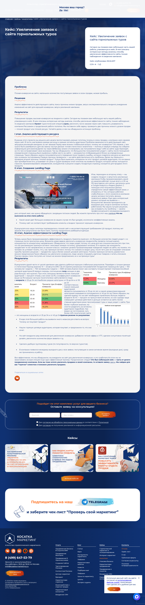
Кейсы (102, 545)
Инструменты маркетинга (83, 555)
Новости (81, 567)
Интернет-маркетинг (108, 555)
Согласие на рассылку (130, 561)
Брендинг (59, 577)
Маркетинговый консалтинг (62, 590)
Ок (114, 589)
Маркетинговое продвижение (106, 565)
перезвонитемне (15, 573)
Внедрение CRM (62, 595)
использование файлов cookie (119, 581)
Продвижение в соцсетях (106, 570)
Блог (79, 545)
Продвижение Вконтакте (61, 554)
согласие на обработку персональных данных (63, 422)
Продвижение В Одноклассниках (62, 559)
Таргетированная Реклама (62, 567)
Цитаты (80, 579)
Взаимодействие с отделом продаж (63, 586)
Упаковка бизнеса (106, 561)
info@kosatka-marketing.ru (17, 566)
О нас (124, 555)
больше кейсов (71, 478)
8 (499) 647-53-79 (18, 557)
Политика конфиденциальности (17, 584)
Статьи (80, 549)
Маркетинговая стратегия (61, 581)
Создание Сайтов (62, 563)
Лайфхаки (81, 559)
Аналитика (104, 558)
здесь (112, 362)
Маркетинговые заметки (84, 563)
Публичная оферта (129, 558)
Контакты (125, 545)
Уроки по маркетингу (86, 576)
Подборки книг (83, 570)
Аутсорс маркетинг (63, 574)
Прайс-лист (126, 552)
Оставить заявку (106, 414)
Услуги (58, 545)
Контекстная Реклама (64, 571)
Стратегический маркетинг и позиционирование (107, 550)
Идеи (80, 552)
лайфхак (112, 213)
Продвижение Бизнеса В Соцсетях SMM (64, 549)
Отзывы (124, 549)
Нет (66, 10)
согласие (47, 425)
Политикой (104, 422)
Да (60, 10)
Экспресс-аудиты (84, 582)
